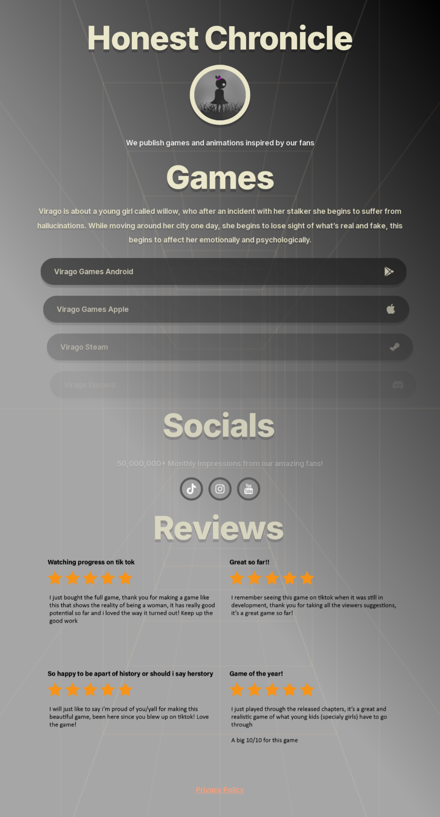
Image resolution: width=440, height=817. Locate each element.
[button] (227, 271)
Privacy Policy (220, 789)
